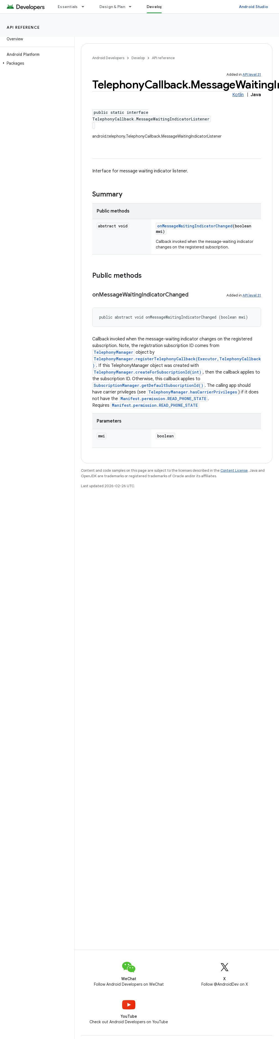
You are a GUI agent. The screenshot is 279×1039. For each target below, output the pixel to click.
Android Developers (108, 58)
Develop (138, 58)
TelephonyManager (113, 352)
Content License (234, 470)
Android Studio (253, 6)
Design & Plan (112, 6)
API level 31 (252, 74)
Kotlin (238, 95)
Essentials (68, 6)
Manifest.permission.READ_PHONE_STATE (163, 398)
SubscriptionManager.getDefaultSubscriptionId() (148, 385)
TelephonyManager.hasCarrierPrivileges (192, 392)
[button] (36, 63)
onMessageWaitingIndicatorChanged (195, 226)
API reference (23, 27)
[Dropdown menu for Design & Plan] (132, 6)
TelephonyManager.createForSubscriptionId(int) (147, 372)
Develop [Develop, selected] (155, 6)
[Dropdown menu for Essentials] (85, 6)
